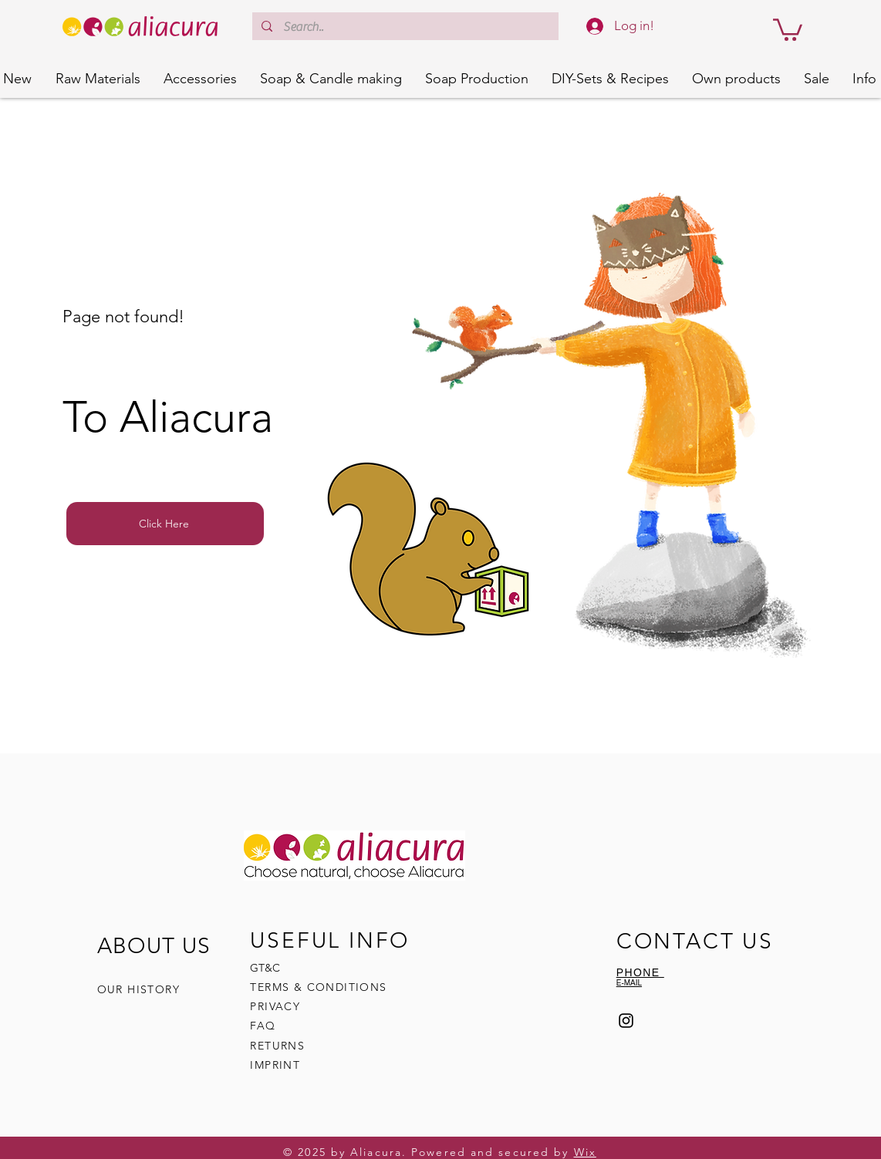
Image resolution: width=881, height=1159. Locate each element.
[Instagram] (626, 1020)
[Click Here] (165, 523)
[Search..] (404, 27)
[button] (787, 28)
